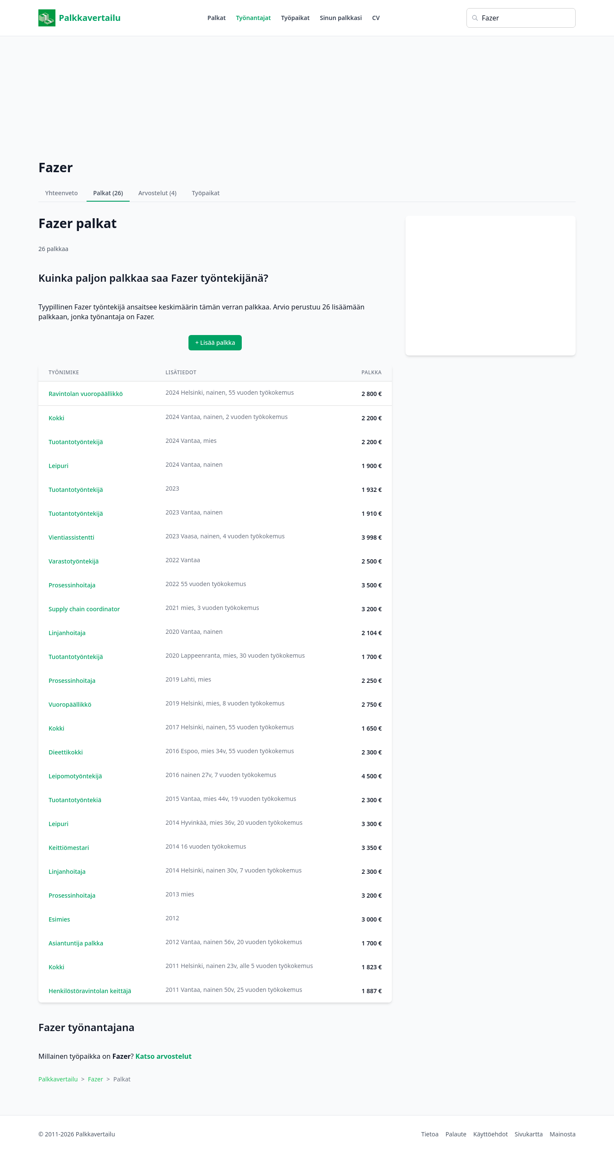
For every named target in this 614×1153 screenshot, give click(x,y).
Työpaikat (295, 18)
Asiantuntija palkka (76, 943)
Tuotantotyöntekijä (76, 442)
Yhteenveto (61, 193)
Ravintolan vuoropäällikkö (86, 394)
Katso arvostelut (164, 1056)
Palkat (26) (108, 193)
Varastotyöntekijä (74, 561)
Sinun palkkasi (341, 18)
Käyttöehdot (490, 1134)
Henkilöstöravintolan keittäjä (90, 991)
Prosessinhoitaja (72, 585)
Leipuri (58, 466)
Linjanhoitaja (67, 633)
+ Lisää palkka (215, 342)
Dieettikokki (66, 752)
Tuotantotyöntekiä (75, 800)
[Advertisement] (307, 96)
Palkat (217, 18)
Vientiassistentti (71, 537)
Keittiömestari (69, 848)
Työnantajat (253, 18)
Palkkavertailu (79, 17)
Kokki (56, 418)
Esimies (59, 919)
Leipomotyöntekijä (75, 776)
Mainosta (563, 1134)
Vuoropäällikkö (70, 704)
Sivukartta (529, 1134)
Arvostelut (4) (157, 193)
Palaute (456, 1134)
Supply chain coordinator (84, 609)
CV (376, 18)
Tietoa (430, 1134)
